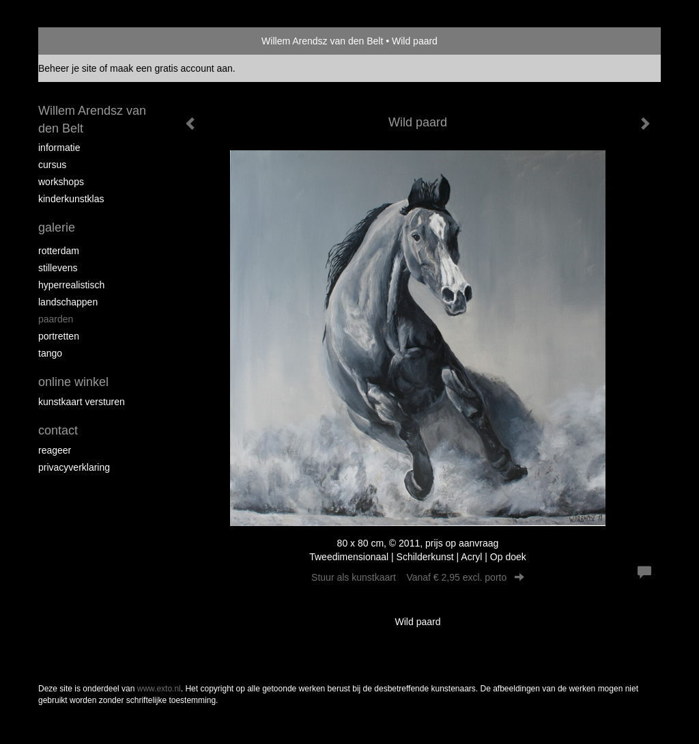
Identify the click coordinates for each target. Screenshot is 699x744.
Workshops (61, 181)
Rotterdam (58, 250)
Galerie (56, 227)
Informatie (59, 147)
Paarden (55, 319)
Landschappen (68, 302)
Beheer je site (67, 68)
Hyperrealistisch (71, 284)
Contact (58, 430)
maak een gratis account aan (171, 68)
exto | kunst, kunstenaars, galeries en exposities (76, 41)
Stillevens (58, 267)
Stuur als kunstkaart (417, 577)
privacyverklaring (74, 467)
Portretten (58, 336)
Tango (50, 353)
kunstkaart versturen (81, 401)
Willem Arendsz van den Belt (322, 41)
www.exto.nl (159, 688)
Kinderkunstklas (71, 198)
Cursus (52, 164)
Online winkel (73, 382)
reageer (54, 450)
